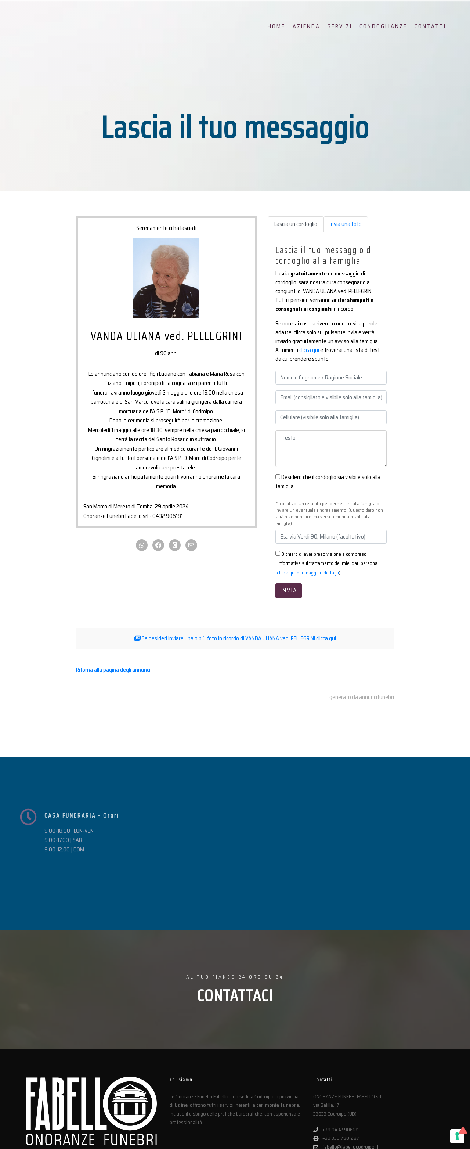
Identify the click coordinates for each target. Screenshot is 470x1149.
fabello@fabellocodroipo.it (346, 1075)
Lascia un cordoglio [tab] (295, 224)
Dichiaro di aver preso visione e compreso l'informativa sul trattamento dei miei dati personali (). (327, 563)
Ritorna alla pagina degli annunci (113, 670)
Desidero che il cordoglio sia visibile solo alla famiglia (327, 482)
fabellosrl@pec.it (335, 1083)
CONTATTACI (235, 924)
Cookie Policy (184, 1139)
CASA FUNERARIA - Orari (81, 830)
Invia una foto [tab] (346, 224)
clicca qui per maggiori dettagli (308, 573)
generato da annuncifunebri (361, 696)
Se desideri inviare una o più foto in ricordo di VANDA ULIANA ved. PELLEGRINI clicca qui (235, 638)
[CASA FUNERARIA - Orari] (28, 831)
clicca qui (309, 350)
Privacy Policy (152, 1139)
